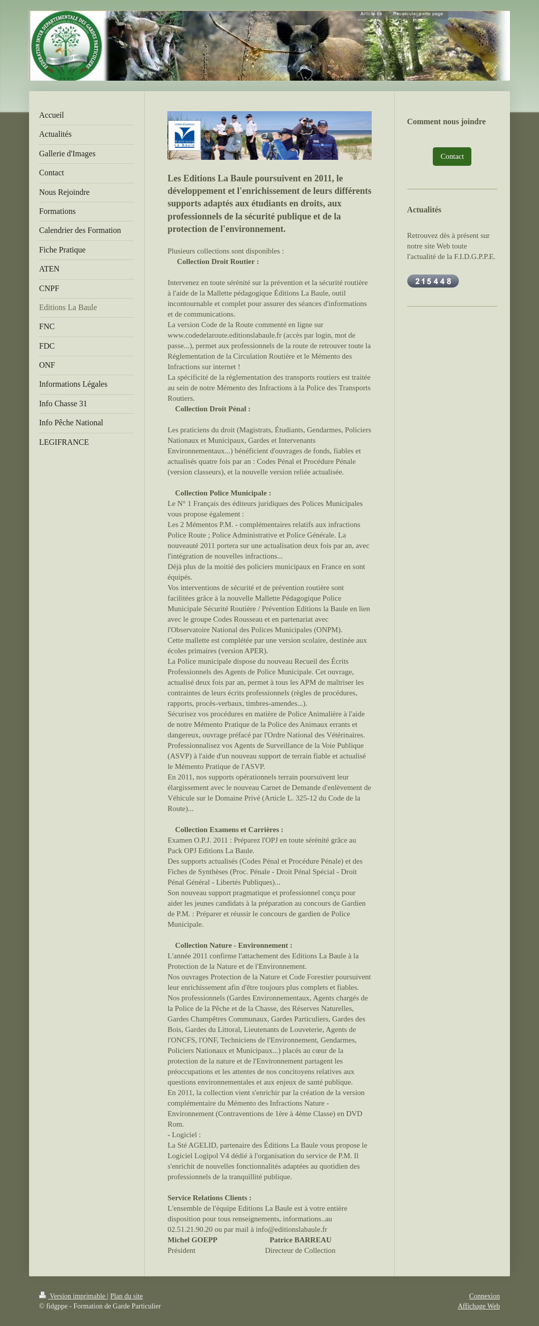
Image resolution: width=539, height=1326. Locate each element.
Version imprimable (73, 1296)
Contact (452, 156)
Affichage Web (479, 1306)
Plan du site (126, 1296)
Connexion (484, 1296)
